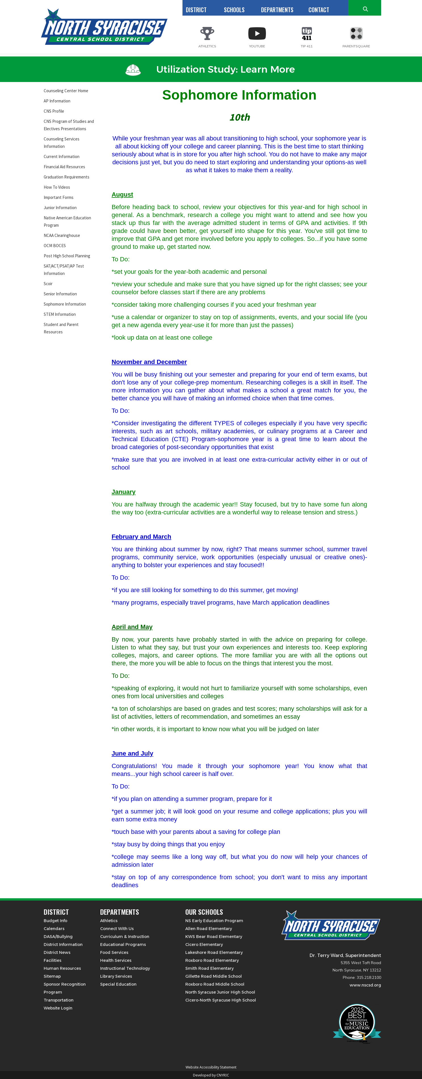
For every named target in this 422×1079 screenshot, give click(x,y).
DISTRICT (196, 9)
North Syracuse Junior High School (220, 992)
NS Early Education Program (214, 920)
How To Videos (57, 187)
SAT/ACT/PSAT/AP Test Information (64, 269)
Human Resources (62, 968)
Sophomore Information (65, 304)
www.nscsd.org (365, 985)
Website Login (58, 1008)
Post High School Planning (67, 255)
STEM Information (60, 314)
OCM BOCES (55, 245)
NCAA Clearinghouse (62, 235)
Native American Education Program (67, 221)
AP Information (57, 101)
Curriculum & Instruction (124, 936)
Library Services (116, 976)
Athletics (108, 920)
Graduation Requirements (66, 177)
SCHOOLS (234, 9)
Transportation (59, 1000)
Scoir (48, 283)
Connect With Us (117, 928)
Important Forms (59, 197)
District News (57, 952)
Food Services (114, 952)
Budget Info (55, 920)
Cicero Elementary (204, 944)
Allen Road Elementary (208, 928)
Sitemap (52, 976)
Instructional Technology (125, 968)
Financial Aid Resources (64, 166)
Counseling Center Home (66, 90)
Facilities (52, 960)
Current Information (61, 156)
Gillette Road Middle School (213, 976)
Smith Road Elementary (209, 968)
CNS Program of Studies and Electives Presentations (69, 125)
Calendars (54, 928)
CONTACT (318, 9)
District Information (63, 944)
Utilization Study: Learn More (210, 69)
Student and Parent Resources (61, 328)
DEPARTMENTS (277, 9)
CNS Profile (54, 111)
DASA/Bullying (58, 936)
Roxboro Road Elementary (212, 960)
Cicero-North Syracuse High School (220, 1000)
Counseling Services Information (61, 142)
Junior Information (60, 207)
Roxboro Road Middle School (214, 984)
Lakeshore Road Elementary (214, 952)
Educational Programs (123, 944)
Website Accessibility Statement (211, 1067)
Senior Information (60, 293)
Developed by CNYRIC (211, 1075)
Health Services (115, 960)
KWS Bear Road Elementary (213, 936)
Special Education (118, 984)
